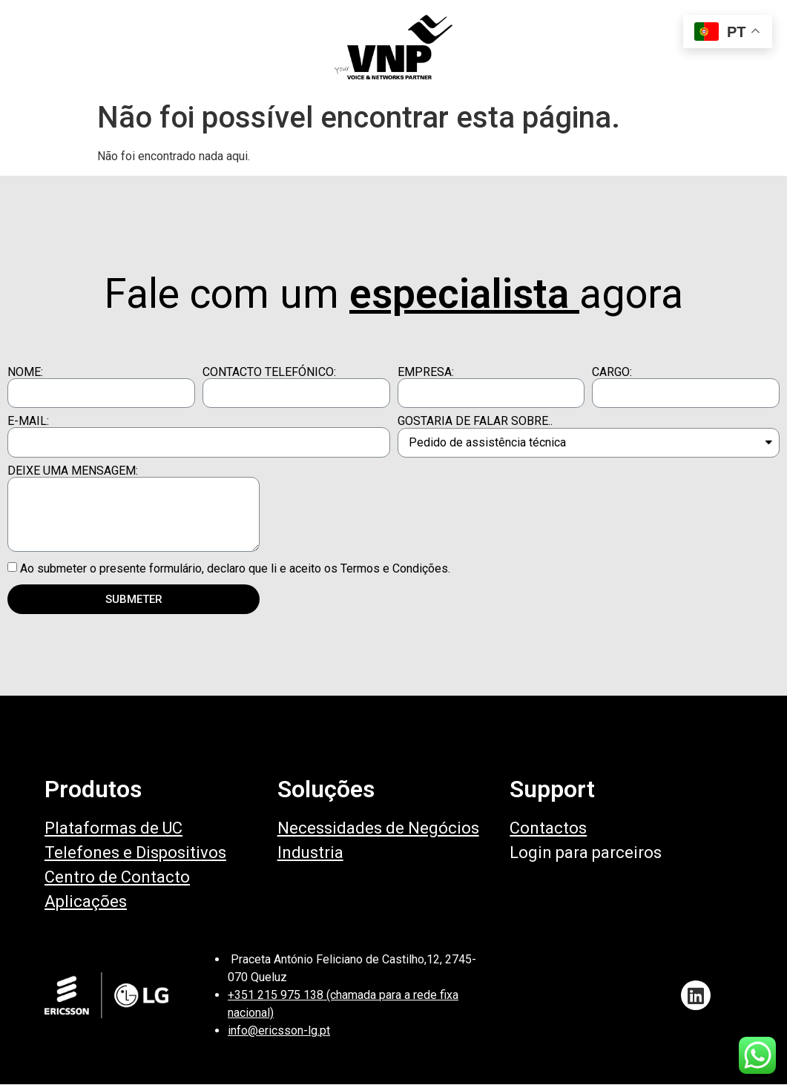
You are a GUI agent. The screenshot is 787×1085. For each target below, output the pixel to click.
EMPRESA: (426, 372)
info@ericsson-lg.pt (279, 1030)
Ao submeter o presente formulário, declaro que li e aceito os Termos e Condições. (235, 568)
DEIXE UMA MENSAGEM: (72, 471)
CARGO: (612, 372)
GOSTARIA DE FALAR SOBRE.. (475, 421)
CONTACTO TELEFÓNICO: (269, 372)
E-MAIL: (28, 421)
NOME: (25, 372)
